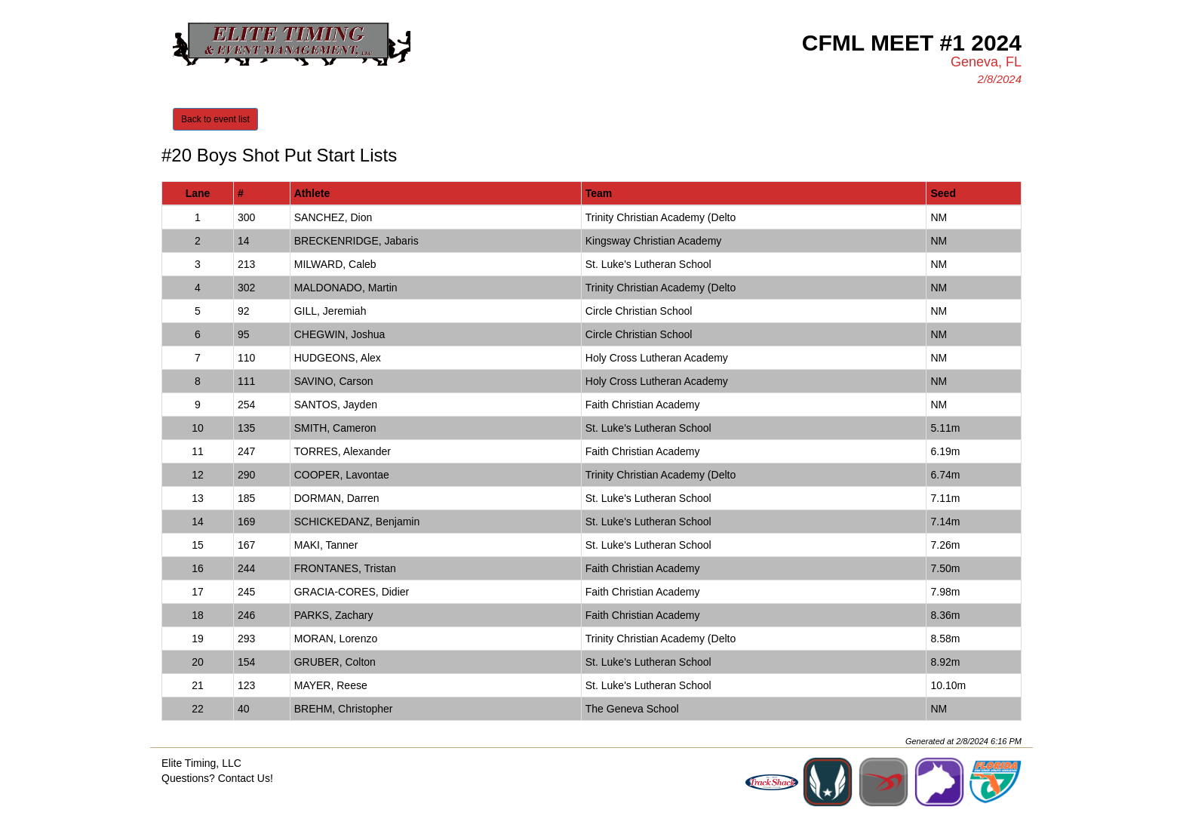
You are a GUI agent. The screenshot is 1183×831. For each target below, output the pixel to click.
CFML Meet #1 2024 (912, 42)
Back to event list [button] (215, 119)
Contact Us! (245, 778)
